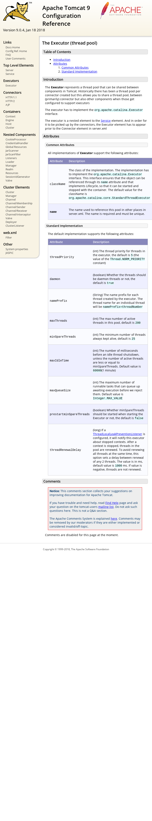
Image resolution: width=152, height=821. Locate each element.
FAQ (8, 55)
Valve (9, 180)
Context (10, 116)
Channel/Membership (19, 203)
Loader (10, 162)
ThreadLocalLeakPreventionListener (117, 434)
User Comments (15, 58)
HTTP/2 (10, 101)
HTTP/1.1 (11, 97)
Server (9, 70)
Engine (10, 120)
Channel (11, 199)
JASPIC (9, 253)
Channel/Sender (15, 207)
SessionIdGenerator (18, 177)
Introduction (61, 60)
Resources (12, 173)
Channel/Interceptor (18, 214)
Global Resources (16, 147)
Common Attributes (75, 67)
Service (10, 74)
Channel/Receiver (16, 211)
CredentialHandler (17, 143)
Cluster (10, 127)
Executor (11, 85)
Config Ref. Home (16, 51)
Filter (9, 237)
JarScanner (12, 150)
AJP (8, 105)
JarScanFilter (13, 154)
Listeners (11, 158)
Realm (9, 169)
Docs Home (13, 47)
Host (9, 124)
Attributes (60, 64)
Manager (11, 165)
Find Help (112, 503)
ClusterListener (15, 225)
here (114, 519)
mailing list (106, 507)
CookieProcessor (16, 139)
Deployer (11, 222)
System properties (17, 249)
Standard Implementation (79, 71)
